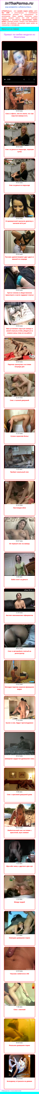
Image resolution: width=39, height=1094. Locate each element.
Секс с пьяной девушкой (19, 400)
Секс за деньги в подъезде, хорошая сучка (19, 150)
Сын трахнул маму (16, 1093)
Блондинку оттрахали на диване (19, 1081)
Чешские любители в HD (19, 974)
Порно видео (4, 1093)
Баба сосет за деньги (19, 579)
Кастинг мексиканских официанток (19, 615)
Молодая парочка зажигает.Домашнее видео (19, 688)
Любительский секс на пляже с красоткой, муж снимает (19, 831)
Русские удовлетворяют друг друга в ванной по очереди (19, 258)
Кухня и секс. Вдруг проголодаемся (19, 723)
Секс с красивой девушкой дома (19, 794)
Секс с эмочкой (19, 1009)
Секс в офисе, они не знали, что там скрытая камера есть (19, 115)
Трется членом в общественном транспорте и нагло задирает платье (19, 294)
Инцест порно (29, 1093)
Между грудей (19, 902)
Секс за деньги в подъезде (19, 185)
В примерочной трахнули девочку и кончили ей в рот (19, 222)
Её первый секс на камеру (19, 544)
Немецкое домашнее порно (19, 938)
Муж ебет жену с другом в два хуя (19, 866)
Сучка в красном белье (19, 436)
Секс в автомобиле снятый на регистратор (19, 652)
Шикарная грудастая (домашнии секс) (19, 759)
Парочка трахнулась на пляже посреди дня (19, 365)
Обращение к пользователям (11, 1091)
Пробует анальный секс (19, 472)
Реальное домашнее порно (19, 1045)
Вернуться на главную (10, 29)
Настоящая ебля (19, 508)
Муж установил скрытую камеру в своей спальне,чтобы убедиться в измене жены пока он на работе (19, 331)
